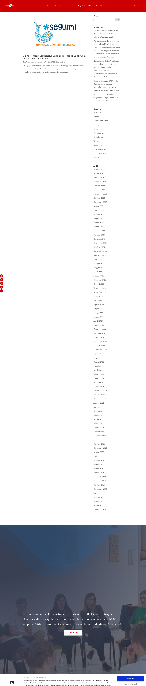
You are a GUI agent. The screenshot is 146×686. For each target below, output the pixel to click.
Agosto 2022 (98, 354)
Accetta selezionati (130, 673)
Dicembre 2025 (99, 190)
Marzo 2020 (98, 472)
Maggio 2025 (98, 218)
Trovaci (136, 6)
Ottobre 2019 (99, 485)
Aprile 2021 (98, 419)
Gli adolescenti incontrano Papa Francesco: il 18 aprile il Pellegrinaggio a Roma (54, 57)
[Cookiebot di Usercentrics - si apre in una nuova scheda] (12, 682)
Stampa (102, 6)
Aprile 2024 (98, 272)
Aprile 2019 (98, 505)
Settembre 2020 (100, 448)
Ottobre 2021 (99, 395)
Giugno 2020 (98, 460)
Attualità (61, 62)
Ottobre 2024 (99, 247)
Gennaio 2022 (99, 382)
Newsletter (98, 137)
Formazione (68, 6)
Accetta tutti (130, 667)
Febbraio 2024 (99, 280)
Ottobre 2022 (99, 345)
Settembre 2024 (100, 251)
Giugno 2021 (98, 411)
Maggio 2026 (98, 169)
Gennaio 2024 (99, 284)
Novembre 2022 (100, 341)
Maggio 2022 (98, 366)
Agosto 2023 (98, 304)
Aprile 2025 (98, 222)
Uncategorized (99, 153)
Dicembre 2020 (99, 436)
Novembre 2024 (100, 243)
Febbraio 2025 (99, 231)
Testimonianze (99, 149)
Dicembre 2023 (99, 288)
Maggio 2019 (98, 501)
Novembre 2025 (100, 194)
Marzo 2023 (98, 325)
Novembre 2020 (100, 440)
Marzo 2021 (98, 423)
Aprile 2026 (98, 173)
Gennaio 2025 (99, 235)
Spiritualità (98, 145)
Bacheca (97, 116)
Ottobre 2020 (99, 444)
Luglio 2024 (98, 259)
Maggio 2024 (98, 268)
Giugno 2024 (98, 263)
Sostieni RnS (113, 6)
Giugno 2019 (98, 497)
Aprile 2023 (98, 321)
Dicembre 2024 (99, 239)
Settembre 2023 (100, 300)
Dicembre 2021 (99, 386)
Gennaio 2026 (99, 186)
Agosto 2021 (98, 403)
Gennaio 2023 (99, 333)
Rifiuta (130, 678)
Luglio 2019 (98, 493)
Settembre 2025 (100, 202)
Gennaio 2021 (99, 431)
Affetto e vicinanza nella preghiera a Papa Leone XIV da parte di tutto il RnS (106, 97)
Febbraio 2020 (99, 477)
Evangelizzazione (100, 125)
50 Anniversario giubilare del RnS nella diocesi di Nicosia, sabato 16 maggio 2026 (105, 33)
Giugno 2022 (98, 362)
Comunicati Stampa (102, 121)
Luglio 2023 (98, 309)
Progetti (80, 6)
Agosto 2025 (98, 206)
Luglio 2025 (98, 210)
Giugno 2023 (98, 313)
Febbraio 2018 (99, 509)
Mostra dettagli (98, 682)
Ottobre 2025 (99, 198)
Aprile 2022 (98, 370)
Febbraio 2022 (99, 378)
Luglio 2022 (98, 358)
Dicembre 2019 (99, 481)
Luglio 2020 (98, 456)
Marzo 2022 (98, 374)
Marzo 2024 (98, 276)
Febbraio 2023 (99, 329)
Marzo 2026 (98, 177)
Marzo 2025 (98, 227)
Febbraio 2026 (99, 181)
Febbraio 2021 (99, 427)
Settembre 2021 (100, 399)
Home (49, 6)
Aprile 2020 (98, 468)
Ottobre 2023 (99, 296)
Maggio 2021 (98, 415)
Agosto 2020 (98, 452)
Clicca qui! (73, 632)
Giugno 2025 (98, 214)
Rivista (96, 141)
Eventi (57, 6)
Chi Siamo (91, 6)
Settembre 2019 (100, 489)
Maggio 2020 (98, 464)
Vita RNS (97, 157)
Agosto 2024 (98, 255)
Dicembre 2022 (99, 337)
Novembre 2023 (100, 292)
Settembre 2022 (100, 349)
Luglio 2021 (98, 407)
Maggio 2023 (98, 317)
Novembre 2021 (100, 390)
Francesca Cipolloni (33, 62)
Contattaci (126, 6)
